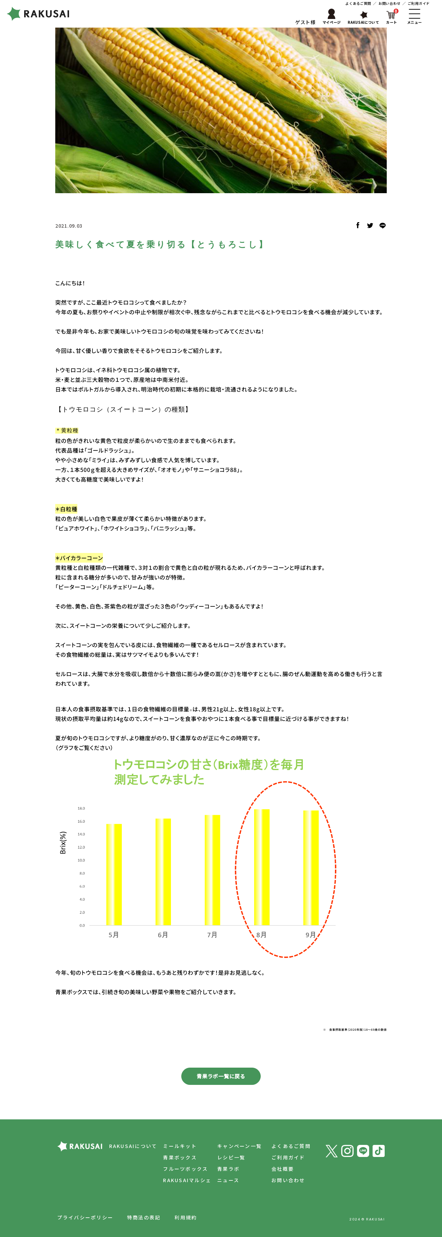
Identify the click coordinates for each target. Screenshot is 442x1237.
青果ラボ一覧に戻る (220, 1076)
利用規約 (185, 1217)
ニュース (228, 1180)
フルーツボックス (185, 1168)
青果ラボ (228, 1168)
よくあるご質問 (358, 3)
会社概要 (282, 1168)
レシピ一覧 (231, 1157)
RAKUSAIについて (133, 1145)
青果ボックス (179, 1157)
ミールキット (179, 1145)
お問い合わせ (389, 3)
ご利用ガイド (419, 3)
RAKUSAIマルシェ (187, 1180)
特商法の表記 (144, 1217)
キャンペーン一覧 (239, 1145)
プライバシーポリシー (85, 1217)
